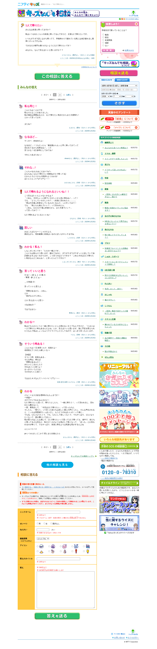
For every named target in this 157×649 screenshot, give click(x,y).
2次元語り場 (110, 270)
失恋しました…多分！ (114, 289)
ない (107, 45)
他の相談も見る (57, 464)
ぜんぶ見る (109, 357)
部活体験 (108, 183)
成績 (107, 43)
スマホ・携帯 (110, 154)
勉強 (107, 35)
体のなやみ (109, 230)
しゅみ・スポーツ (112, 257)
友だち (107, 164)
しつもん (108, 306)
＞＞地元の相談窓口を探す (112, 478)
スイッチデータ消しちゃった (116, 159)
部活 (107, 37)
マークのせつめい (132, 19)
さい (52, 530)
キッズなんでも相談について (119, 64)
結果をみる (129, 50)
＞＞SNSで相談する (109, 458)
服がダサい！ (110, 300)
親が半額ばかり (111, 351)
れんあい (108, 284)
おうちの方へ (133, 643)
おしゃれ (108, 295)
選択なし (56, 524)
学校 (106, 178)
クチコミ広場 (110, 319)
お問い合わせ (119, 643)
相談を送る (118, 73)
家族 (106, 189)
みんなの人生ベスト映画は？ (116, 148)
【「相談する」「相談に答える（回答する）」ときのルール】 (43, 487)
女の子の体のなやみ (113, 216)
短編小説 (108, 333)
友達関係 (108, 40)
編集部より (109, 142)
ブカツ (107, 243)
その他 (107, 346)
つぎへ (68, 95)
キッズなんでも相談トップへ (82, 456)
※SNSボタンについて (89, 67)
